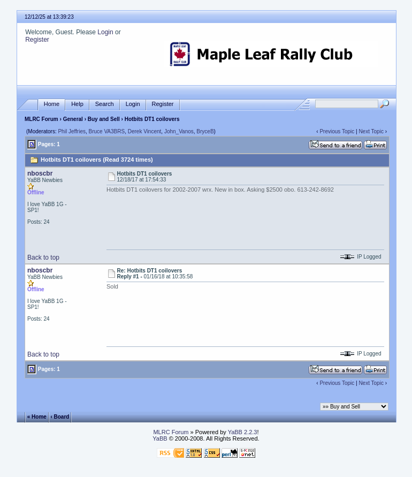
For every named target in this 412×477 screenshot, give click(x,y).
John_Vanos (179, 131)
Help (77, 104)
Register (37, 39)
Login (105, 32)
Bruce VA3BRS (107, 131)
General (73, 119)
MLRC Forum (41, 119)
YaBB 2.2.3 (242, 432)
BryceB (204, 131)
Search (104, 104)
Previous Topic (336, 131)
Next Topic (371, 131)
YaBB (159, 438)
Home (52, 104)
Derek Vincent (145, 131)
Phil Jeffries (72, 131)
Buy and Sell (104, 119)
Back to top (43, 257)
